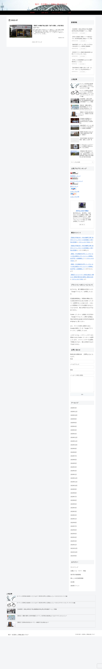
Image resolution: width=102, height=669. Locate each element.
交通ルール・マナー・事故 (78, 573)
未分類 (72, 585)
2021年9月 (74, 558)
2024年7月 (74, 459)
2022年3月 (74, 544)
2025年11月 (74, 414)
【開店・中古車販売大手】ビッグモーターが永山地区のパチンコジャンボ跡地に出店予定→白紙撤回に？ (81, 256)
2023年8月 (74, 496)
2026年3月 (74, 410)
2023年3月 (74, 514)
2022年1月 (74, 547)
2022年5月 (74, 536)
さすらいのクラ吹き (82, 211)
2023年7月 (74, 499)
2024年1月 (74, 477)
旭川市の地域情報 (76, 577)
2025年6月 (74, 425)
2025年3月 (74, 433)
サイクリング (74, 570)
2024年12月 (74, 440)
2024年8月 (74, 455)
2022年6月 (74, 533)
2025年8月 (74, 422)
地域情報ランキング (75, 176)
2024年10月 (74, 447)
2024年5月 (74, 466)
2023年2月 (74, 518)
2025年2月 (74, 436)
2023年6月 (74, 503)
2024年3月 (74, 473)
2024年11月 (74, 444)
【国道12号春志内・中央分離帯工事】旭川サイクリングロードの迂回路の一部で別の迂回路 (81, 240)
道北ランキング (74, 186)
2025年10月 (74, 418)
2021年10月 (74, 555)
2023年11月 (74, 484)
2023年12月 (74, 481)
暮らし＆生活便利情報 (77, 581)
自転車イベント (75, 588)
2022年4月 (74, 540)
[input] (82, 162)
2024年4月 (74, 470)
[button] (92, 162)
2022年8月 (74, 525)
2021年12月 (74, 551)
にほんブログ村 (74, 191)
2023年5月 (74, 507)
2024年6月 (74, 462)
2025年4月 (74, 429)
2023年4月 (74, 510)
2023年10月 (74, 488)
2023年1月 (74, 521)
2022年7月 (74, 529)
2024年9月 (74, 451)
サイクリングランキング (76, 181)
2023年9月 (74, 492)
